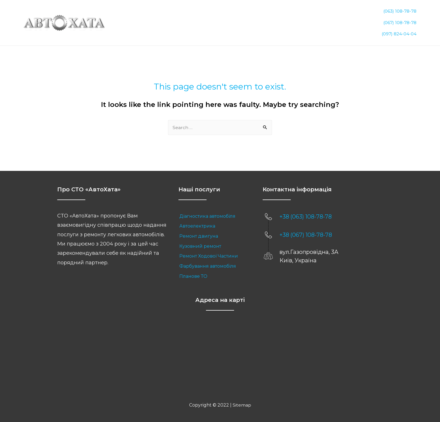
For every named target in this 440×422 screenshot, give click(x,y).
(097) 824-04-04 (399, 27)
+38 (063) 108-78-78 (305, 210)
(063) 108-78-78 (399, 11)
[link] (214, 210)
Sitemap (242, 399)
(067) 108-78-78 (399, 19)
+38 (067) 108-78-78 (305, 229)
